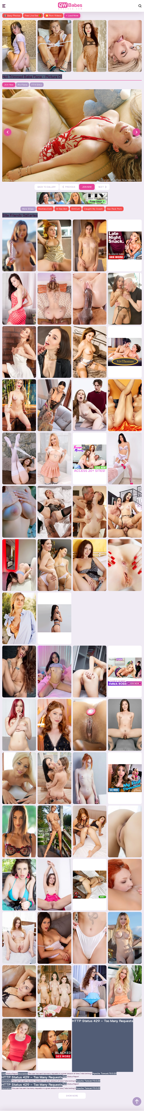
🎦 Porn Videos (53, 15)
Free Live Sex (33, 15)
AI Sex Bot (61, 209)
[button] (7, 132)
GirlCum (75, 209)
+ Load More (72, 15)
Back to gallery (47, 187)
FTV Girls (37, 85)
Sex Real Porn (114, 209)
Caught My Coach (93, 209)
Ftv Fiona (22, 85)
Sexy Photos (12, 15)
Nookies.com (45, 209)
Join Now (8, 85)
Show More (72, 1089)
